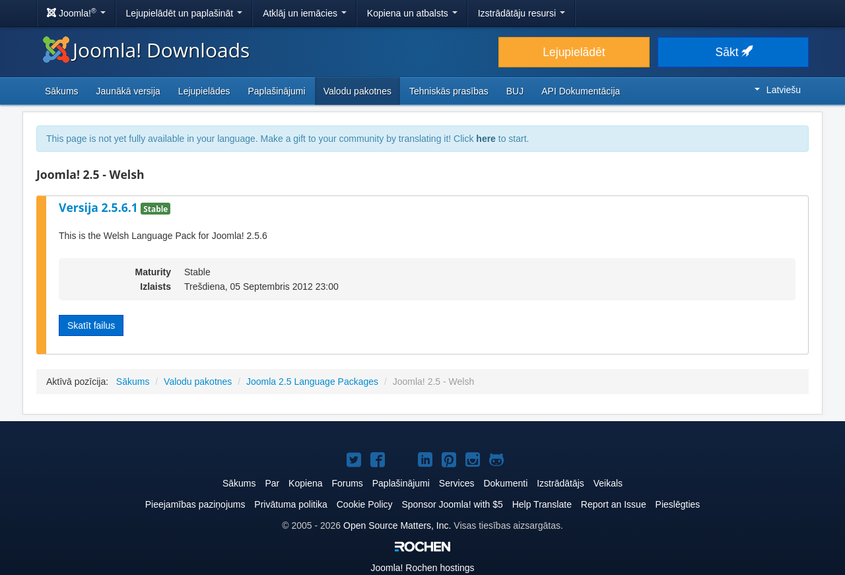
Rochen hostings (422, 567)
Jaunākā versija (128, 91)
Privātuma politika (290, 504)
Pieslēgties (678, 504)
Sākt (733, 52)
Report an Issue (613, 504)
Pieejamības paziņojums (195, 504)
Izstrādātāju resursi (521, 13)
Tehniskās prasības (449, 91)
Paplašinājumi (276, 91)
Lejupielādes (204, 91)
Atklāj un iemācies (305, 13)
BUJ (515, 91)
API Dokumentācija (580, 91)
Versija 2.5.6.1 (100, 207)
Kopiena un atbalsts (412, 13)
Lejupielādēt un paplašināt (184, 13)
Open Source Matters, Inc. (397, 525)
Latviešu (778, 90)
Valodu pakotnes (357, 91)
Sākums (62, 91)
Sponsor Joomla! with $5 (451, 504)
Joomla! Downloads (146, 49)
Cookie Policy (365, 504)
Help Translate (542, 504)
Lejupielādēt (574, 52)
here (486, 138)
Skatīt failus (91, 325)
